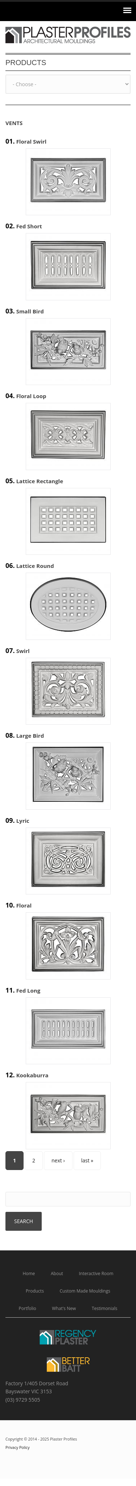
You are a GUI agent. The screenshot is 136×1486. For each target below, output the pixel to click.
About (57, 1273)
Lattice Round (35, 565)
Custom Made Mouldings (85, 1291)
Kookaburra (32, 1075)
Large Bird (30, 735)
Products (35, 1291)
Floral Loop (31, 396)
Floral (24, 905)
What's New (64, 1308)
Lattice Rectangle (39, 481)
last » (87, 1160)
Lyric (22, 820)
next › (58, 1160)
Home (28, 1273)
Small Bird (30, 311)
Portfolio (27, 1308)
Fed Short (29, 226)
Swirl (23, 650)
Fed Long (28, 990)
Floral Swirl (31, 141)
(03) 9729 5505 (22, 1399)
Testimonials (105, 1308)
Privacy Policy (17, 1447)
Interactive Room (96, 1273)
